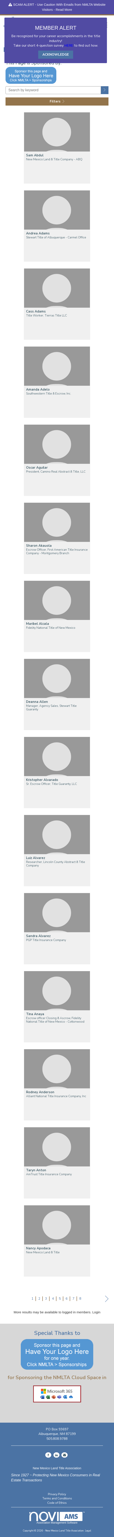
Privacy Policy (57, 1494)
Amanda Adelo (38, 389)
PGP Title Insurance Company (46, 940)
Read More (64, 9)
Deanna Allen (37, 702)
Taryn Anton (36, 1170)
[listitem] (57, 151)
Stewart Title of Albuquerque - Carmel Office (56, 237)
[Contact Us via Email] (64, 1455)
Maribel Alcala (37, 623)
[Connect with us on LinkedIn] (56, 1455)
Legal (88, 1530)
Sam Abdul (35, 155)
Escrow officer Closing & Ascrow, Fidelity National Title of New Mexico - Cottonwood (55, 1019)
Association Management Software (57, 1518)
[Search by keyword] (53, 90)
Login (96, 1312)
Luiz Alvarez (35, 858)
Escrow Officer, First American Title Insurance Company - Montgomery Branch (57, 551)
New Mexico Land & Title (43, 1252)
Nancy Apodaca (38, 1248)
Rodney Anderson (40, 1092)
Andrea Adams (38, 233)
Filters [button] (57, 101)
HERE (69, 45)
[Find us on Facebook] (48, 1455)
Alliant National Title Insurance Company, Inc (56, 1096)
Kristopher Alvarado (42, 780)
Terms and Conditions (57, 1498)
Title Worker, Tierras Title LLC (46, 315)
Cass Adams (36, 311)
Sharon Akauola (39, 545)
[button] (104, 90)
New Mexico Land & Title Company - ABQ (54, 159)
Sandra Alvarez (38, 936)
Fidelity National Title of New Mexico (50, 628)
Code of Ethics (57, 1503)
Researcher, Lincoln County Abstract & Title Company (55, 863)
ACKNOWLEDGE (55, 54)
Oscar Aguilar (37, 467)
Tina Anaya (35, 1014)
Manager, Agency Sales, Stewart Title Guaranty (51, 707)
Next (106, 1299)
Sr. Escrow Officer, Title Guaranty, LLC (51, 784)
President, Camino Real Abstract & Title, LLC (56, 471)
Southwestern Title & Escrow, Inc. (48, 393)
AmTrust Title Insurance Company (49, 1174)
